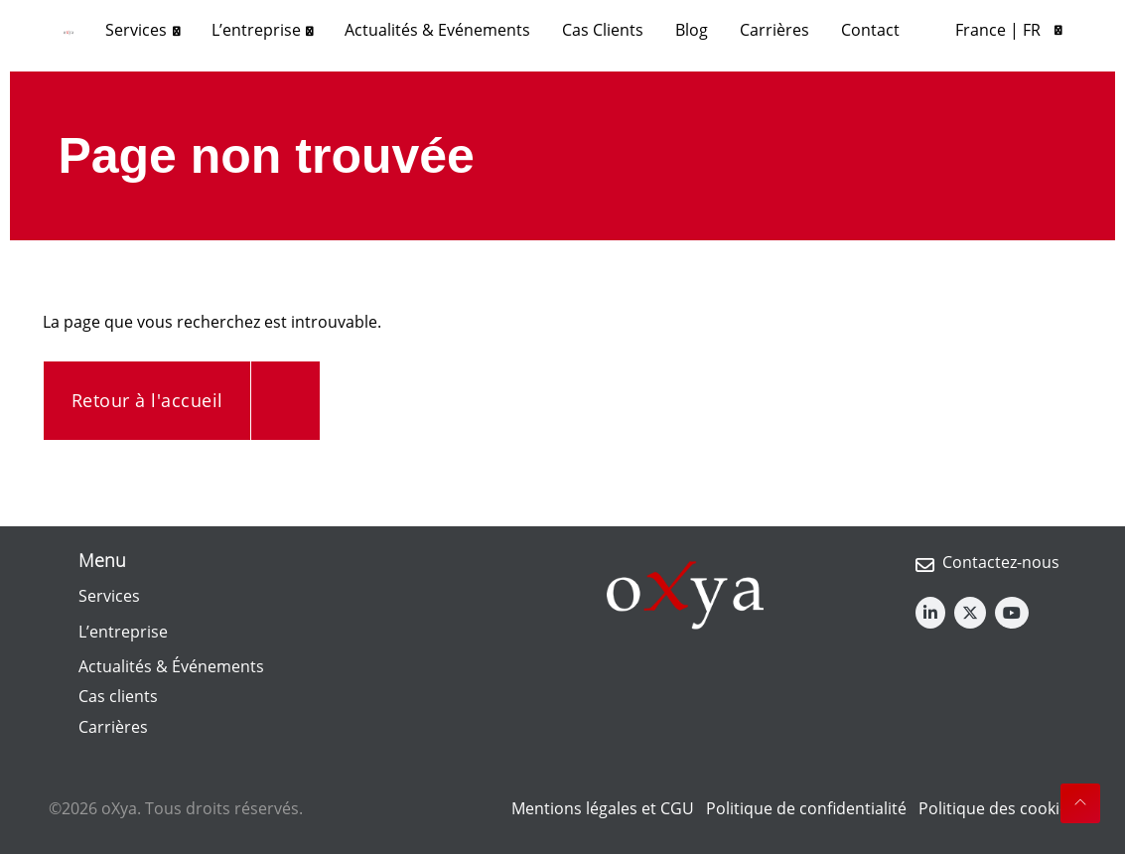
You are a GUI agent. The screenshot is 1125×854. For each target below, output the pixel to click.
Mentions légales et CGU (602, 808)
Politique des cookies (997, 808)
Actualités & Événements (171, 666)
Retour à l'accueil (147, 400)
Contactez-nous (1000, 562)
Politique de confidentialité (806, 808)
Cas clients (118, 696)
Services (109, 596)
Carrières (113, 727)
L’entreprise (123, 631)
